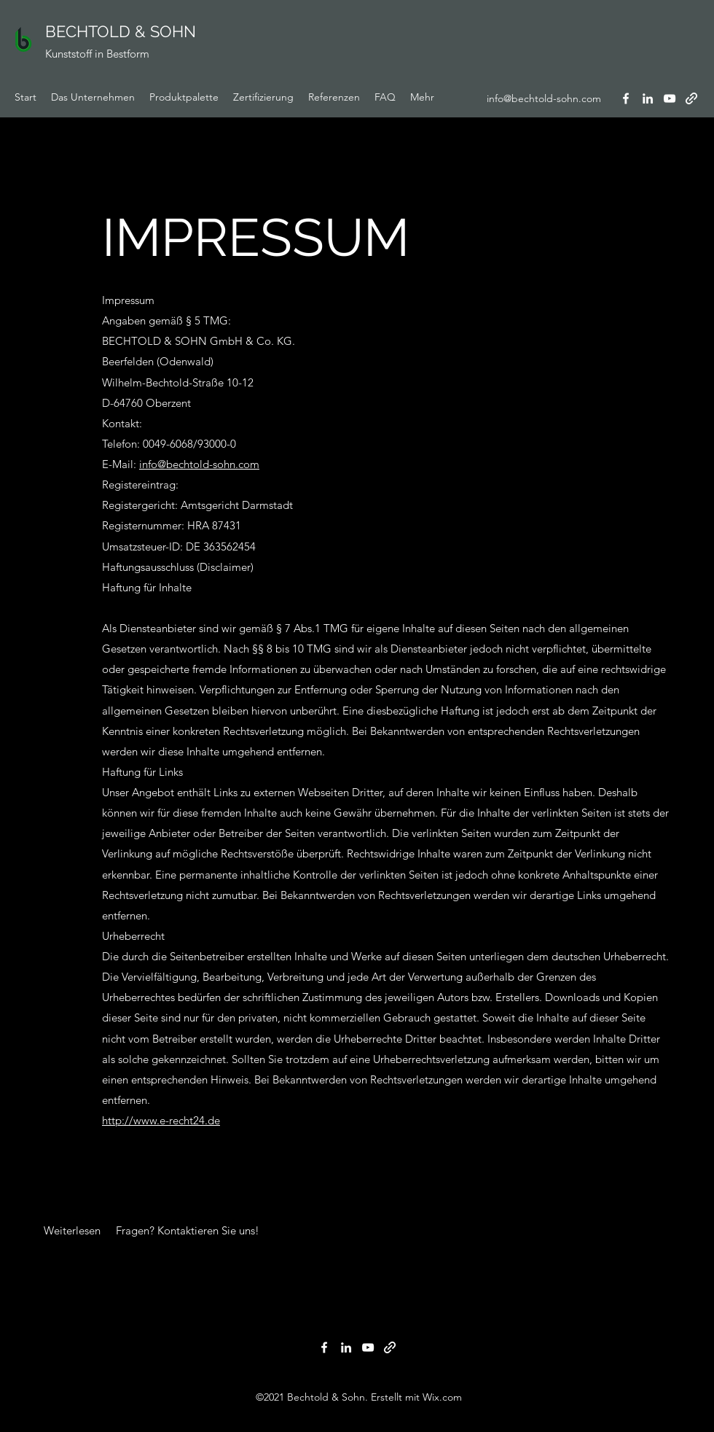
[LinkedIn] (647, 98)
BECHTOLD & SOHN (120, 31)
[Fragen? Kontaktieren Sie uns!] (188, 1231)
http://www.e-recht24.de (161, 1120)
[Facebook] (626, 98)
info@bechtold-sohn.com (544, 98)
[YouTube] (669, 98)
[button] (72, 1231)
